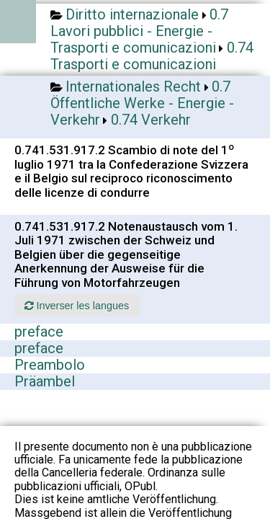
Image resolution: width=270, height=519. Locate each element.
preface (38, 331)
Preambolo (49, 364)
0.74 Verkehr (151, 119)
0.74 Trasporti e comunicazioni (151, 56)
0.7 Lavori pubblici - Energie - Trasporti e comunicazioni (139, 31)
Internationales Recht (133, 86)
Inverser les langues (76, 305)
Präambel (44, 381)
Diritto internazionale (132, 14)
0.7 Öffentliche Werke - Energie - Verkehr (142, 103)
